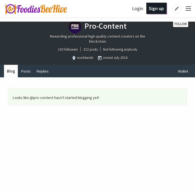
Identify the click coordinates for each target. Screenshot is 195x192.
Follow (181, 24)
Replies (42, 71)
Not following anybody (120, 49)
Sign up (156, 8)
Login (137, 8)
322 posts (90, 49)
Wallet (183, 71)
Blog (11, 71)
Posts (26, 71)
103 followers (68, 49)
